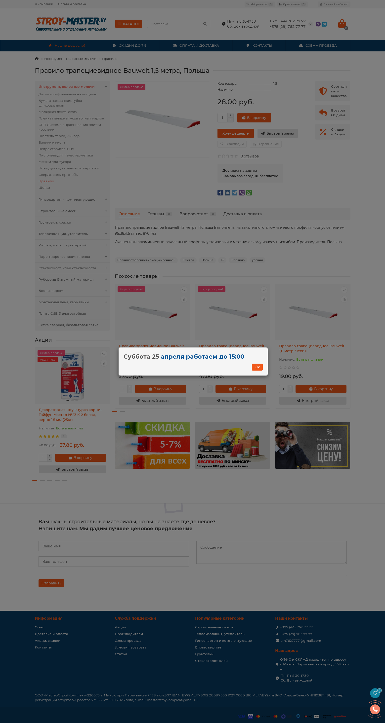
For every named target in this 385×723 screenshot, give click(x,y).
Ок (257, 367)
